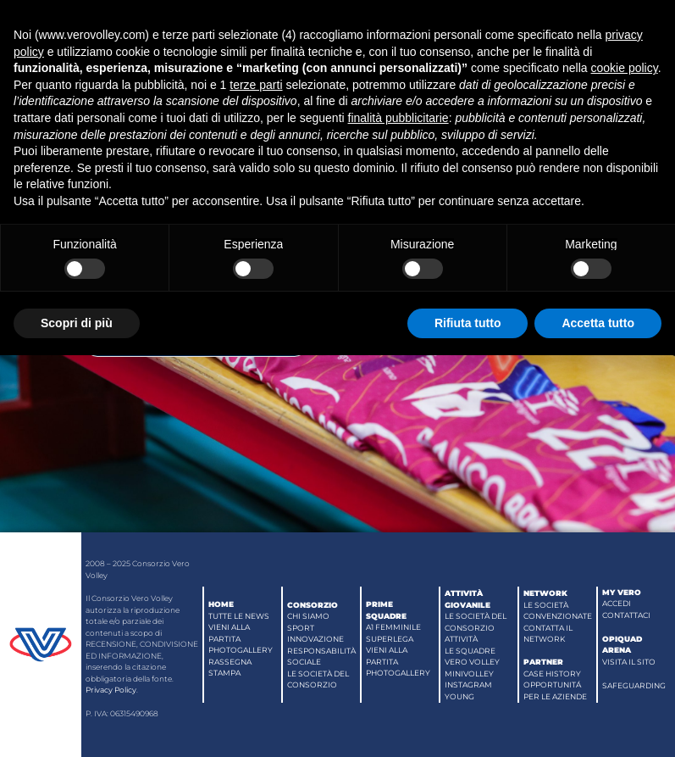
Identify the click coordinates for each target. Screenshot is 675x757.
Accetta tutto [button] (598, 323)
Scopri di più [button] (77, 323)
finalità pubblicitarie (398, 118)
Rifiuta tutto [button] (467, 323)
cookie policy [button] (624, 68)
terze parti (256, 85)
